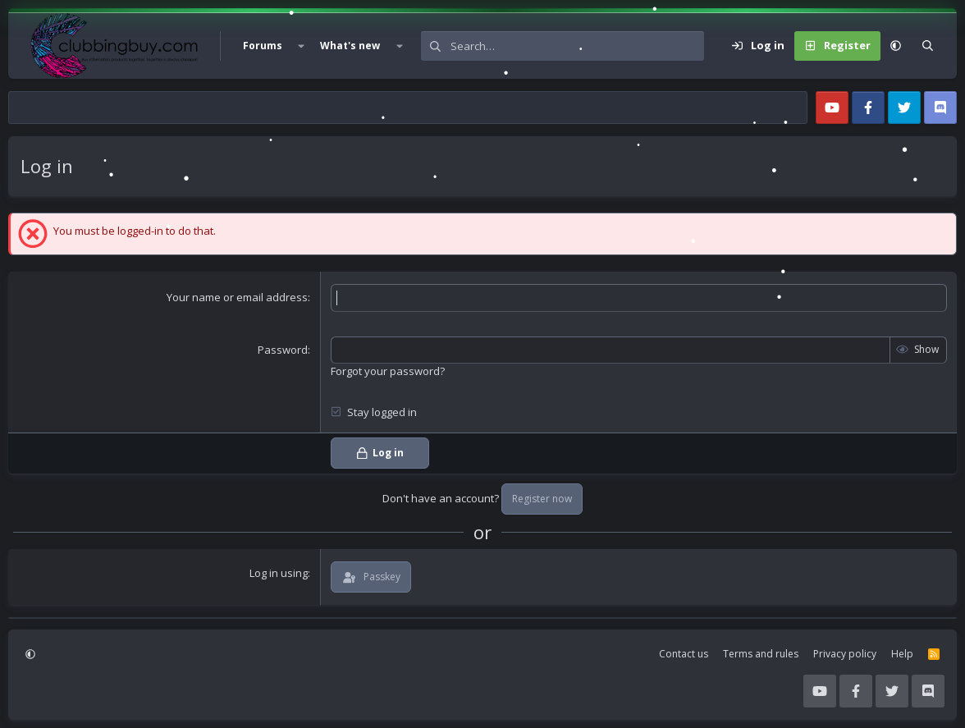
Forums (262, 46)
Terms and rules (760, 654)
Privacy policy (844, 654)
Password (283, 349)
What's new (350, 46)
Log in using (278, 572)
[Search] (577, 46)
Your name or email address (237, 297)
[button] (301, 46)
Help (902, 654)
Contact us (683, 654)
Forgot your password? (388, 371)
